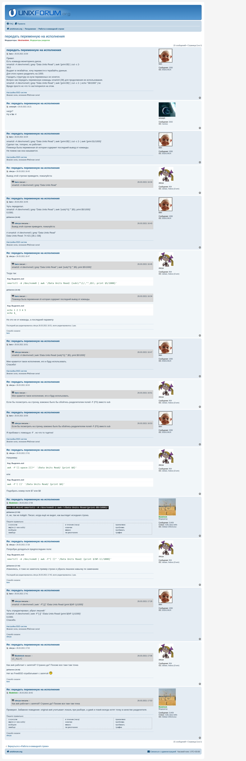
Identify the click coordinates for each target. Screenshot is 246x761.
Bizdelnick (19, 656)
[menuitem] (9, 24)
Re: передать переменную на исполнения (32, 103)
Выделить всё (18, 279)
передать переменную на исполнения (35, 36)
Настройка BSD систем (16, 92)
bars (17, 182)
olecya (18, 223)
